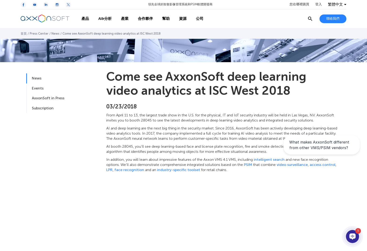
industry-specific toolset (178, 170)
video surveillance (292, 164)
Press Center (39, 33)
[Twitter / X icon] (68, 4)
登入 (318, 4)
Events (38, 88)
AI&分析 (105, 18)
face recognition (129, 170)
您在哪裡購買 (299, 4)
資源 (183, 18)
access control (322, 164)
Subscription (43, 108)
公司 (199, 18)
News (55, 33)
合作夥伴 (145, 18)
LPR (109, 170)
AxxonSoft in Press (48, 98)
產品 (85, 18)
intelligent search (269, 159)
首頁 (24, 33)
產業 (124, 18)
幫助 (166, 18)
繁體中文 (335, 4)
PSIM (248, 164)
